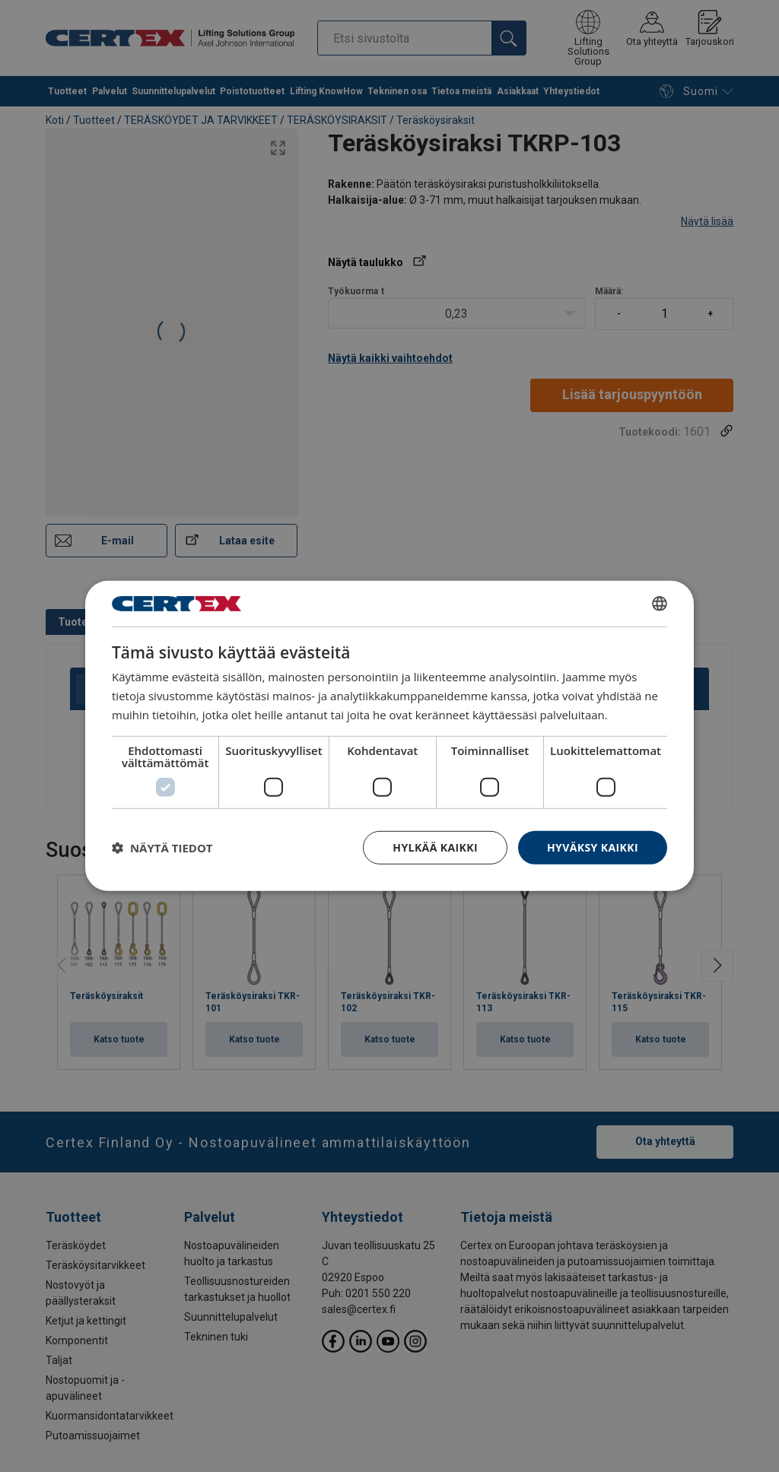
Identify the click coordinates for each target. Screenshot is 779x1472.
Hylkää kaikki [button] (435, 846)
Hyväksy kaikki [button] (592, 846)
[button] (162, 847)
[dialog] (389, 736)
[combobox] (659, 603)
